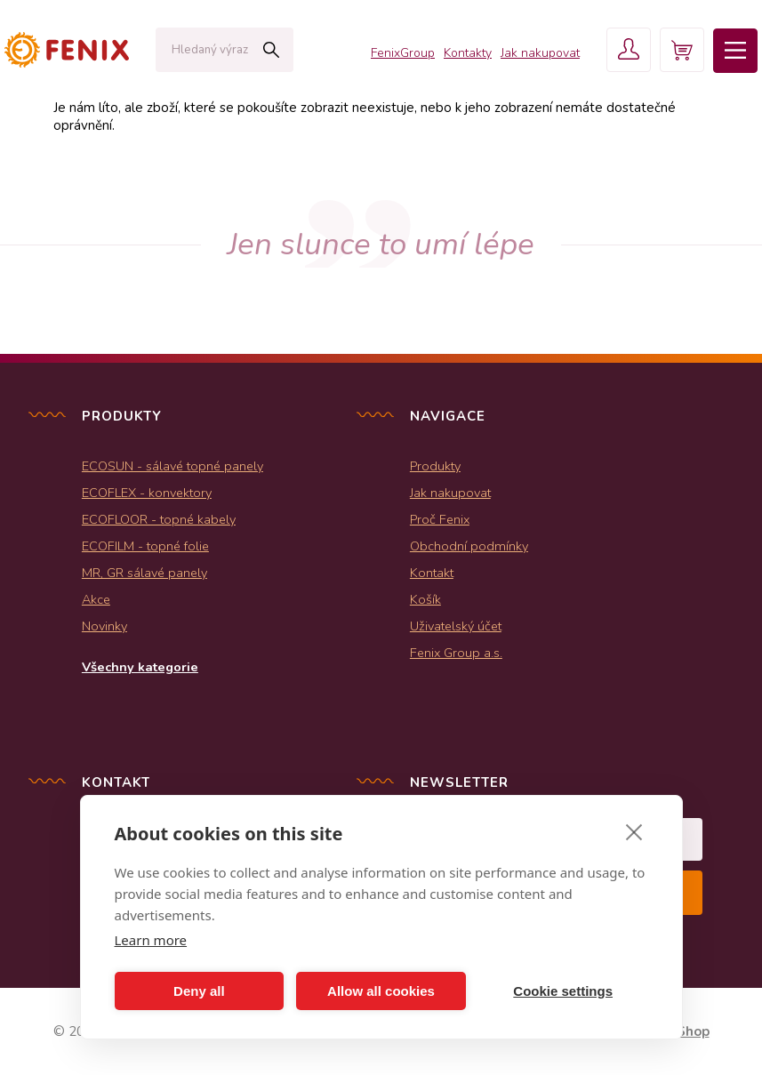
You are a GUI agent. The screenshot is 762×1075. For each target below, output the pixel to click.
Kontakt (431, 573)
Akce (96, 599)
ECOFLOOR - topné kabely (159, 519)
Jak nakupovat (540, 52)
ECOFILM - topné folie (145, 546)
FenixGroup (403, 52)
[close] (634, 831)
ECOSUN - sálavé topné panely (172, 466)
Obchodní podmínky (469, 546)
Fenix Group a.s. (456, 653)
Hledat (270, 50)
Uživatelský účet (455, 626)
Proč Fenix (439, 519)
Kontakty (468, 52)
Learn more (151, 940)
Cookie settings (563, 991)
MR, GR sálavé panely (144, 573)
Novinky (104, 626)
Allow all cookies (381, 991)
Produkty (435, 466)
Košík (425, 599)
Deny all (199, 991)
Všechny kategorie (140, 667)
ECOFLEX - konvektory (147, 492)
